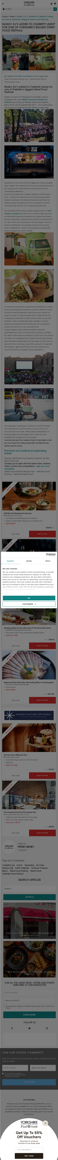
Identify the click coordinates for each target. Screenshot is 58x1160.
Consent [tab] (10, 561)
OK (29, 598)
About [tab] (47, 561)
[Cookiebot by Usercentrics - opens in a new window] (45, 554)
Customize (29, 604)
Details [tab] (29, 561)
